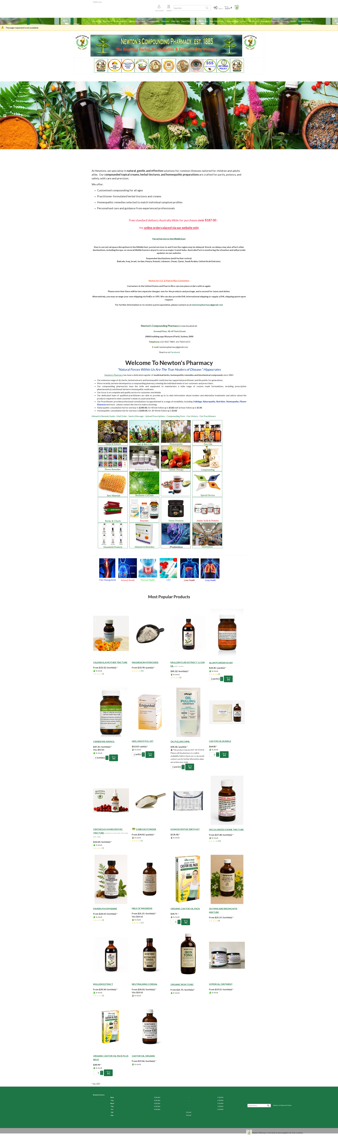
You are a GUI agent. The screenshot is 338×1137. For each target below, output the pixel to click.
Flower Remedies (200, 21)
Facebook (175, 352)
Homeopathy (153, 21)
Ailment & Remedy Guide (103, 416)
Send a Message (136, 416)
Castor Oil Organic (143, 1056)
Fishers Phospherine (105, 908)
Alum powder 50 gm (221, 662)
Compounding (231, 21)
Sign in (220, 8)
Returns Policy (305, 21)
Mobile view (97, 2)
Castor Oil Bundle (220, 741)
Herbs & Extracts (137, 21)
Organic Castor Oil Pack (185, 908)
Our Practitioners (208, 416)
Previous (4, 115)
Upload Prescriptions (155, 416)
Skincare (165, 21)
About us (97, 21)
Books (293, 21)
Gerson (243, 21)
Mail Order (121, 416)
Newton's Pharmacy (113, 375)
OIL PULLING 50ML (180, 741)
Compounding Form (176, 416)
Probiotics (254, 21)
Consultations (120, 21)
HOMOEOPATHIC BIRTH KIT (185, 829)
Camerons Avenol (104, 741)
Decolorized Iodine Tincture (226, 829)
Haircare (175, 21)
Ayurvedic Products (270, 21)
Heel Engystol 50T (142, 741)
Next (333, 115)
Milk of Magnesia (142, 908)
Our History (192, 416)
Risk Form (107, 21)
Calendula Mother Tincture (110, 662)
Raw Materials (216, 21)
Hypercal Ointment (221, 984)
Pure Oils (185, 21)
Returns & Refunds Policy (282, 1105)
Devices (284, 21)
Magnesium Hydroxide (145, 662)
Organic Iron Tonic (182, 984)
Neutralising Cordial (144, 984)
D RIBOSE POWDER (146, 829)
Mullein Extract (103, 984)
